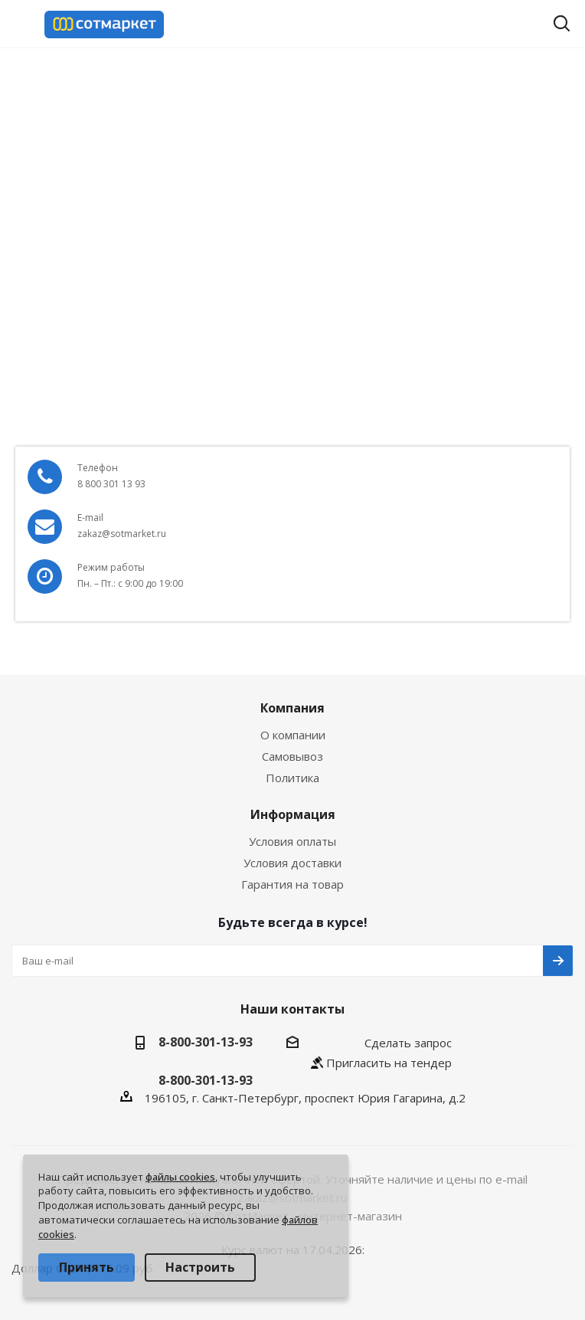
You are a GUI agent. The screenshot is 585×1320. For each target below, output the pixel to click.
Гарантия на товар (292, 884)
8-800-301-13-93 (206, 1041)
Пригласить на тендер (389, 1062)
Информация (292, 814)
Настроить (200, 1267)
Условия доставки (292, 862)
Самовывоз (292, 756)
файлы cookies (180, 1177)
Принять (86, 1267)
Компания (292, 707)
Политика (292, 777)
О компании (292, 734)
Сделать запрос (408, 1042)
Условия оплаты (292, 841)
